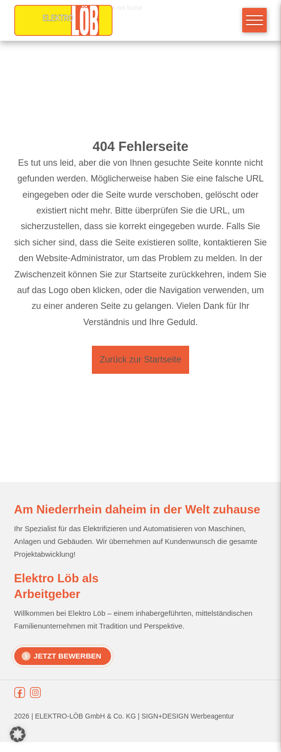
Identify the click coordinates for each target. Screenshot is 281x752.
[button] (17, 734)
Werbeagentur (212, 716)
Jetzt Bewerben (68, 656)
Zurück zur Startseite (140, 359)
